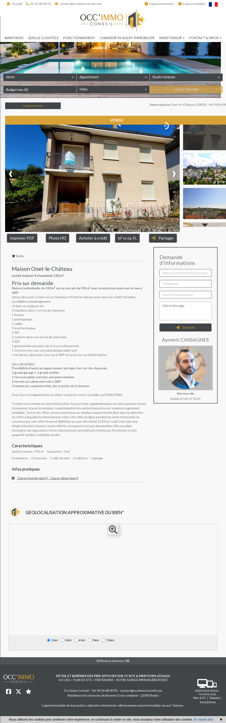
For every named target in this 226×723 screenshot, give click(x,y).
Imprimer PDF (22, 238)
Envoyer (185, 327)
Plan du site (82, 680)
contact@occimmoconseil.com (78, 4)
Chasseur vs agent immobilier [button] (127, 38)
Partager (163, 238)
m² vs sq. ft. (127, 238)
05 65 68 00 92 (38, 4)
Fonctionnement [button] (79, 38)
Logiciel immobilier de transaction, (64, 705)
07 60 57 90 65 (190, 399)
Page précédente (33, 105)
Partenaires (104, 680)
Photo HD (57, 238)
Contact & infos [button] (205, 38)
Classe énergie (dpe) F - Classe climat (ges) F (45, 478)
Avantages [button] (14, 38)
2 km (52, 640)
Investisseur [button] (172, 38)
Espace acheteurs (159, 4)
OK (127, 661)
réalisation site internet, (102, 705)
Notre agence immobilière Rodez (141, 680)
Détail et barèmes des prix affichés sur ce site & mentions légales (113, 676)
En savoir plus (203, 719)
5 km (93, 640)
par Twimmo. (175, 705)
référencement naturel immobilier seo (142, 705)
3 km (66, 640)
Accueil (14, 4)
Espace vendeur (191, 4)
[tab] (79, 478)
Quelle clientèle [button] (43, 38)
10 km (108, 640)
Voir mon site (185, 393)
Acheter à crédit (93, 238)
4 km (79, 640)
